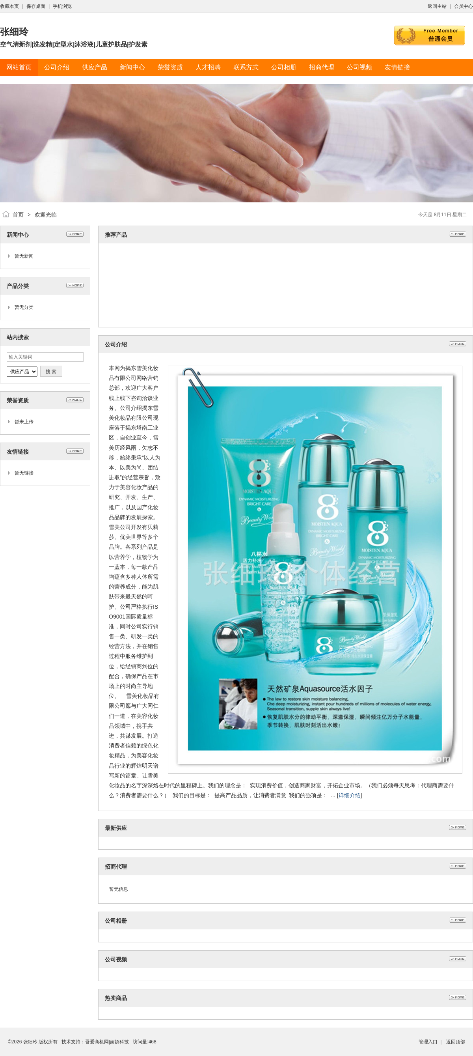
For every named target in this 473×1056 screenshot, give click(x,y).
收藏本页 (9, 6)
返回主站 (437, 6)
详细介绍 (350, 795)
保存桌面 (35, 6)
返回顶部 (455, 1042)
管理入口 (428, 1042)
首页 (18, 214)
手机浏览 (62, 6)
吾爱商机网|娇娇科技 (107, 1042)
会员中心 (463, 6)
